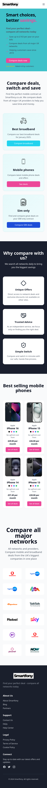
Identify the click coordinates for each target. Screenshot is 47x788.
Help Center (8, 727)
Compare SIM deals (23, 225)
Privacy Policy (9, 739)
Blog (5, 704)
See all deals (13, 449)
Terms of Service (10, 743)
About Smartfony (10, 700)
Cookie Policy (9, 747)
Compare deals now (18, 60)
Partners (7, 708)
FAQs (5, 724)
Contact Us (8, 720)
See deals (23, 184)
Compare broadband (23, 143)
